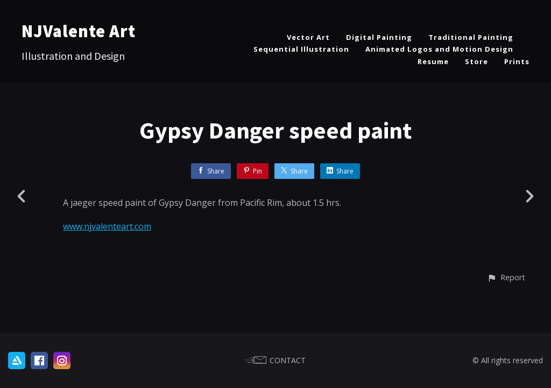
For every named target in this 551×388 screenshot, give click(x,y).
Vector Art (308, 37)
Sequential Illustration (301, 49)
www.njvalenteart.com (107, 226)
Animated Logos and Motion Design (439, 49)
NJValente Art (79, 31)
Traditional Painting (470, 37)
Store (476, 61)
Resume (433, 61)
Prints (516, 61)
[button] (506, 277)
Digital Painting (379, 37)
